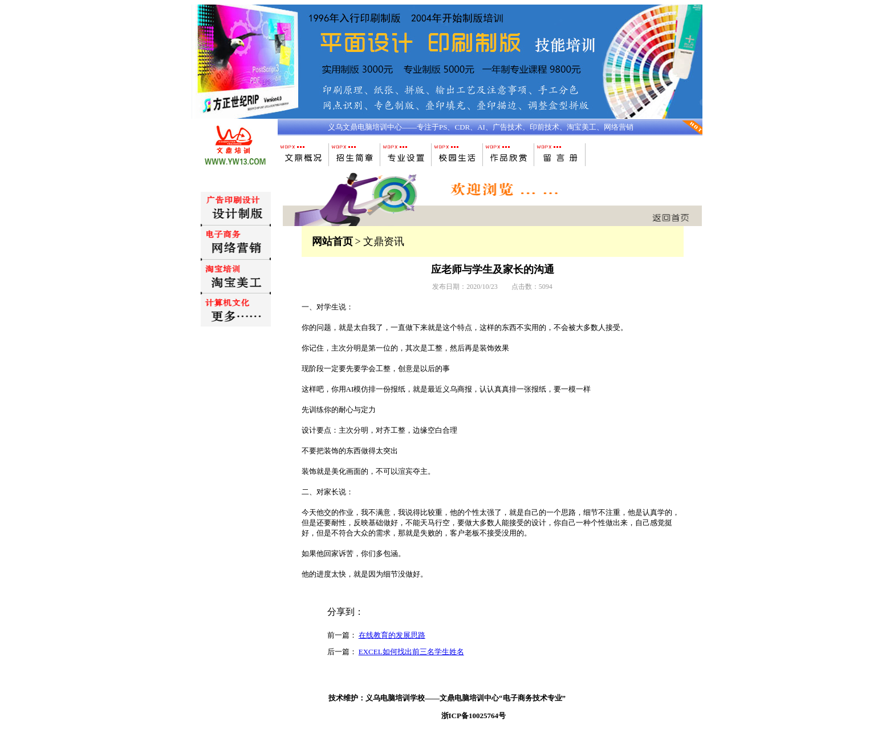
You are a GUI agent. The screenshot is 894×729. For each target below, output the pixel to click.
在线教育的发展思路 (392, 635)
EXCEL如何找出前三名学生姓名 (411, 651)
